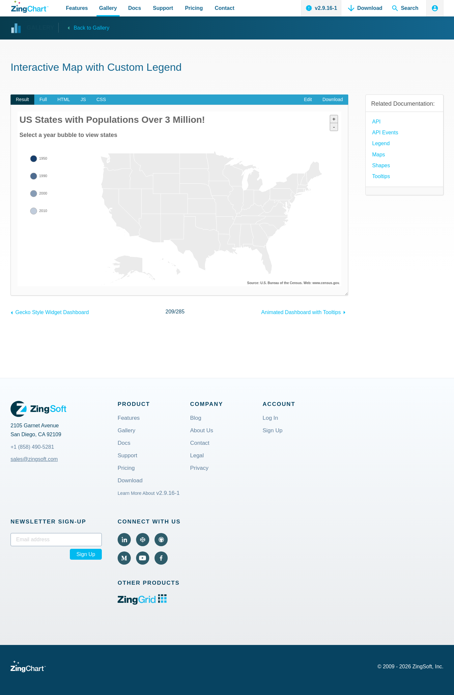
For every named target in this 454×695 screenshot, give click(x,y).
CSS (101, 99)
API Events (385, 132)
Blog (195, 418)
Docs (124, 443)
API (376, 121)
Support (127, 456)
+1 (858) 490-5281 (32, 447)
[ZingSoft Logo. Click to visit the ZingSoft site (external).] (38, 408)
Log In (270, 418)
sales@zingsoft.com (34, 459)
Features (129, 418)
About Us (201, 431)
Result (22, 99)
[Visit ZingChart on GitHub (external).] (161, 539)
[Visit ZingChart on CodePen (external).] (142, 539)
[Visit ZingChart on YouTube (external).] (142, 558)
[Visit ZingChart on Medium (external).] (124, 558)
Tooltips (381, 176)
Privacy (199, 468)
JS (83, 99)
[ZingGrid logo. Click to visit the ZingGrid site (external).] (142, 603)
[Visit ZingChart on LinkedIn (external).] (124, 539)
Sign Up (272, 431)
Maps (378, 154)
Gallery (126, 431)
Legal (197, 456)
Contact (200, 443)
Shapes (381, 165)
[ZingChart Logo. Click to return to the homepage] (29, 7)
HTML (63, 99)
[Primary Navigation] (150, 8)
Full (43, 99)
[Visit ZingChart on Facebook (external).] (161, 558)
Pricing (126, 468)
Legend (380, 143)
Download (333, 99)
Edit (308, 99)
